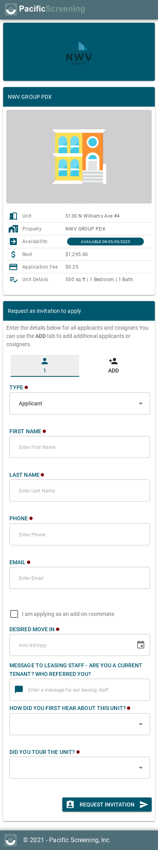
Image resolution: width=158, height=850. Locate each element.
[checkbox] (60, 614)
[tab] (45, 366)
